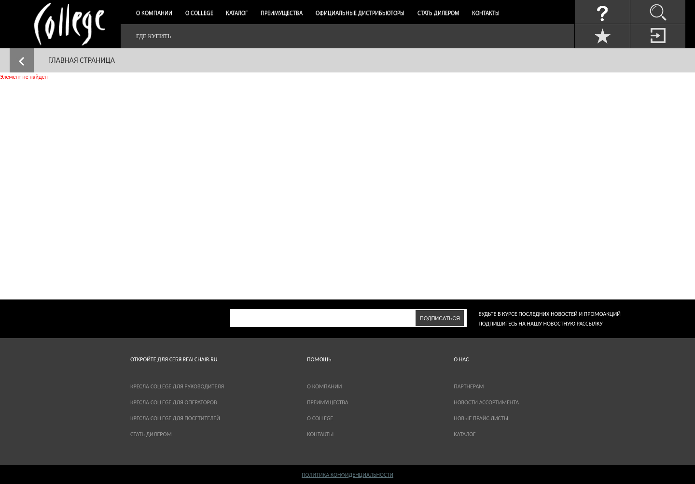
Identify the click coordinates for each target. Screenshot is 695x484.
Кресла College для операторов (173, 402)
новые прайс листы (481, 418)
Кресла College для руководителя (177, 386)
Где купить (153, 36)
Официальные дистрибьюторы (360, 13)
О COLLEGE (320, 418)
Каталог (237, 13)
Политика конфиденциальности (347, 474)
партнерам (469, 386)
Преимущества (282, 13)
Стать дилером (438, 13)
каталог (464, 434)
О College (199, 13)
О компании (154, 13)
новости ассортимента (486, 402)
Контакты (486, 13)
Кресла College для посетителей (175, 418)
